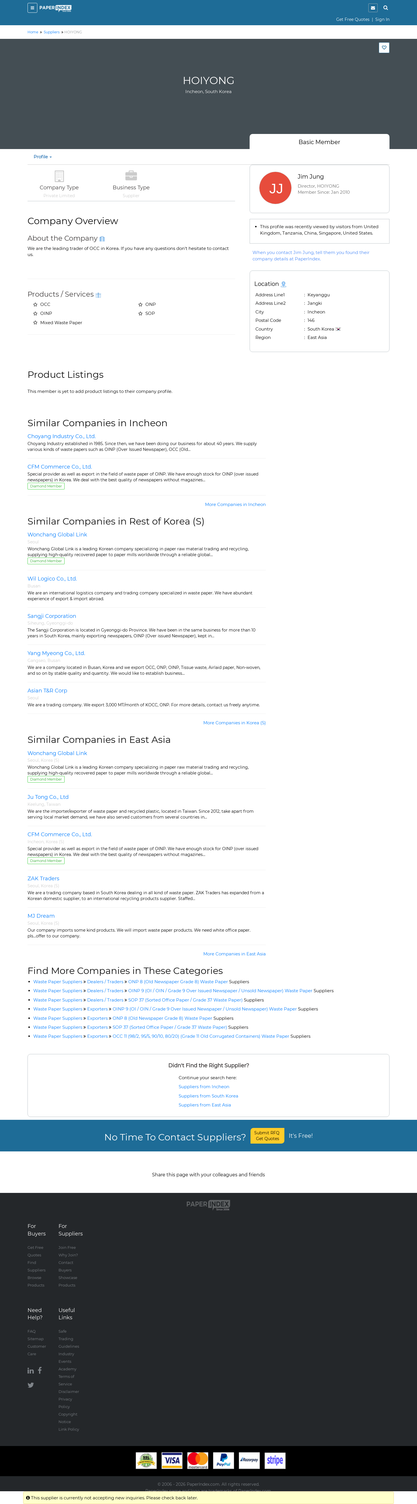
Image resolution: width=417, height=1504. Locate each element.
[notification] (373, 7)
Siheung (36, 623)
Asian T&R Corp (47, 690)
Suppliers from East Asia (205, 1105)
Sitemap (36, 1333)
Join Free (67, 1241)
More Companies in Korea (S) (234, 722)
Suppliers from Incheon (204, 1086)
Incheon (36, 841)
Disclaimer (68, 1385)
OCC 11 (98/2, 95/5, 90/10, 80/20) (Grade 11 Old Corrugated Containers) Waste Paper (211, 1036)
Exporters (97, 1009)
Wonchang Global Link (57, 534)
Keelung (36, 804)
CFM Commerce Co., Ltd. (60, 467)
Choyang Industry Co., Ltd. (62, 436)
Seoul (33, 542)
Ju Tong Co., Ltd (48, 797)
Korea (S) (50, 760)
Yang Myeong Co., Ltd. (56, 653)
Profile (43, 156)
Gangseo (36, 660)
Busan (34, 586)
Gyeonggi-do (59, 623)
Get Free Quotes (353, 19)
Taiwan (53, 804)
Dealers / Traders (105, 981)
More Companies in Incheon (235, 504)
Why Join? (68, 1249)
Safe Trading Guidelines (68, 1333)
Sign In (382, 19)
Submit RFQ (267, 1135)
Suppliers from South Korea (208, 1096)
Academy (67, 1363)
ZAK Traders (43, 878)
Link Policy (68, 1423)
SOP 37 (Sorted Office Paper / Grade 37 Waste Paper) (196, 1000)
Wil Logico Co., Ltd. (52, 579)
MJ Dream (41, 916)
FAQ (32, 1325)
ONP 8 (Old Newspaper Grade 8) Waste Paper (188, 981)
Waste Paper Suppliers (57, 981)
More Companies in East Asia (234, 954)
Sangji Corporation (52, 616)
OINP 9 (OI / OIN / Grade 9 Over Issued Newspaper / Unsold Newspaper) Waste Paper (231, 990)
